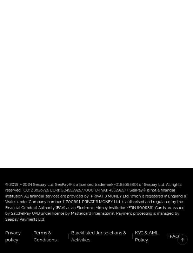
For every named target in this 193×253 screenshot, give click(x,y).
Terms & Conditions (45, 236)
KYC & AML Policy (147, 236)
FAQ (174, 236)
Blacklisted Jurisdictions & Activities (98, 236)
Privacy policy (13, 236)
